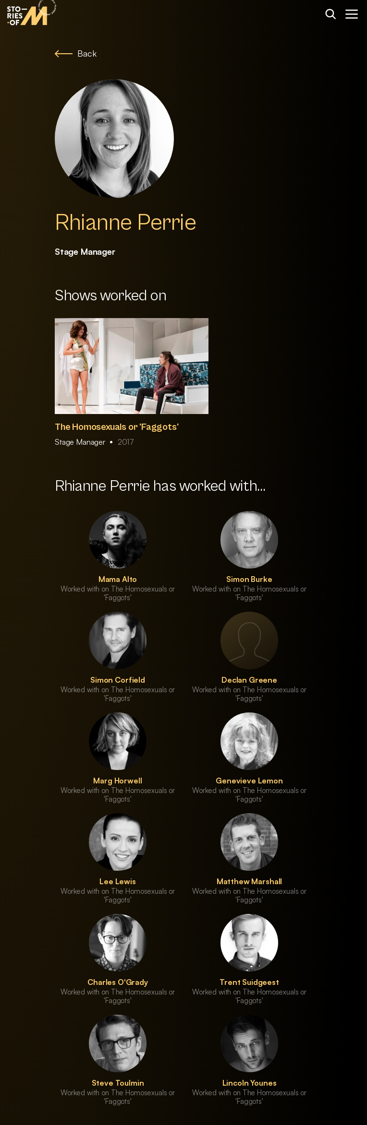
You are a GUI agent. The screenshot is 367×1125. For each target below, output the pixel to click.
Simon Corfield (117, 680)
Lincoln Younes (249, 1083)
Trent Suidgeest (249, 982)
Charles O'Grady (117, 982)
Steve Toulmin (118, 1083)
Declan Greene (249, 680)
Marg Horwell (117, 780)
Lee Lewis (117, 881)
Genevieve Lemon (249, 780)
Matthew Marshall (249, 881)
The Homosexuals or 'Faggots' (116, 427)
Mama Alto (117, 579)
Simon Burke (249, 579)
